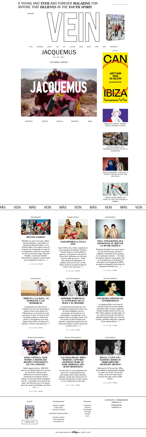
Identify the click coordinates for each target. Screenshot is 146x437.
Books (30, 338)
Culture (72, 47)
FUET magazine (58, 419)
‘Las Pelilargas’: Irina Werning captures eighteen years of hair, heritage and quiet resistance (73, 362)
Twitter (87, 408)
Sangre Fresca (73, 217)
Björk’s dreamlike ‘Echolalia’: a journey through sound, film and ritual (115, 174)
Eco (57, 47)
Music (89, 47)
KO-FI (87, 416)
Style (31, 47)
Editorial (40, 47)
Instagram (113, 47)
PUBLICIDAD (58, 408)
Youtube (87, 412)
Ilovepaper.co (58, 422)
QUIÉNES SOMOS (59, 406)
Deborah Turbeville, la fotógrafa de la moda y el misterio (73, 301)
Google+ (3, 436)
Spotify (87, 414)
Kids (96, 47)
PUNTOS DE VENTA (58, 410)
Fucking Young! (58, 417)
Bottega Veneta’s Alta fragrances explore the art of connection (115, 149)
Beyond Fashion (35, 237)
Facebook (87, 406)
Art (64, 47)
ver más (40, 264)
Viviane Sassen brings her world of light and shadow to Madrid (115, 199)
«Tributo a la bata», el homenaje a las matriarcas (35, 301)
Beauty (49, 47)
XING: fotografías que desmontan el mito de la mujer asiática (110, 243)
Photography (35, 217)
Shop (104, 47)
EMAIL (90, 121)
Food (81, 47)
